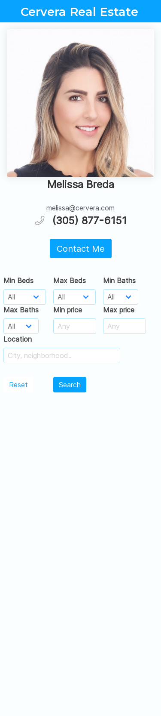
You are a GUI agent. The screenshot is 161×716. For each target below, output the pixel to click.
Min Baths (119, 280)
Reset (18, 384)
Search (70, 384)
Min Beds (18, 280)
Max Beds (69, 280)
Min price (67, 310)
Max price (118, 310)
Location (17, 339)
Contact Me (81, 249)
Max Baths (21, 310)
